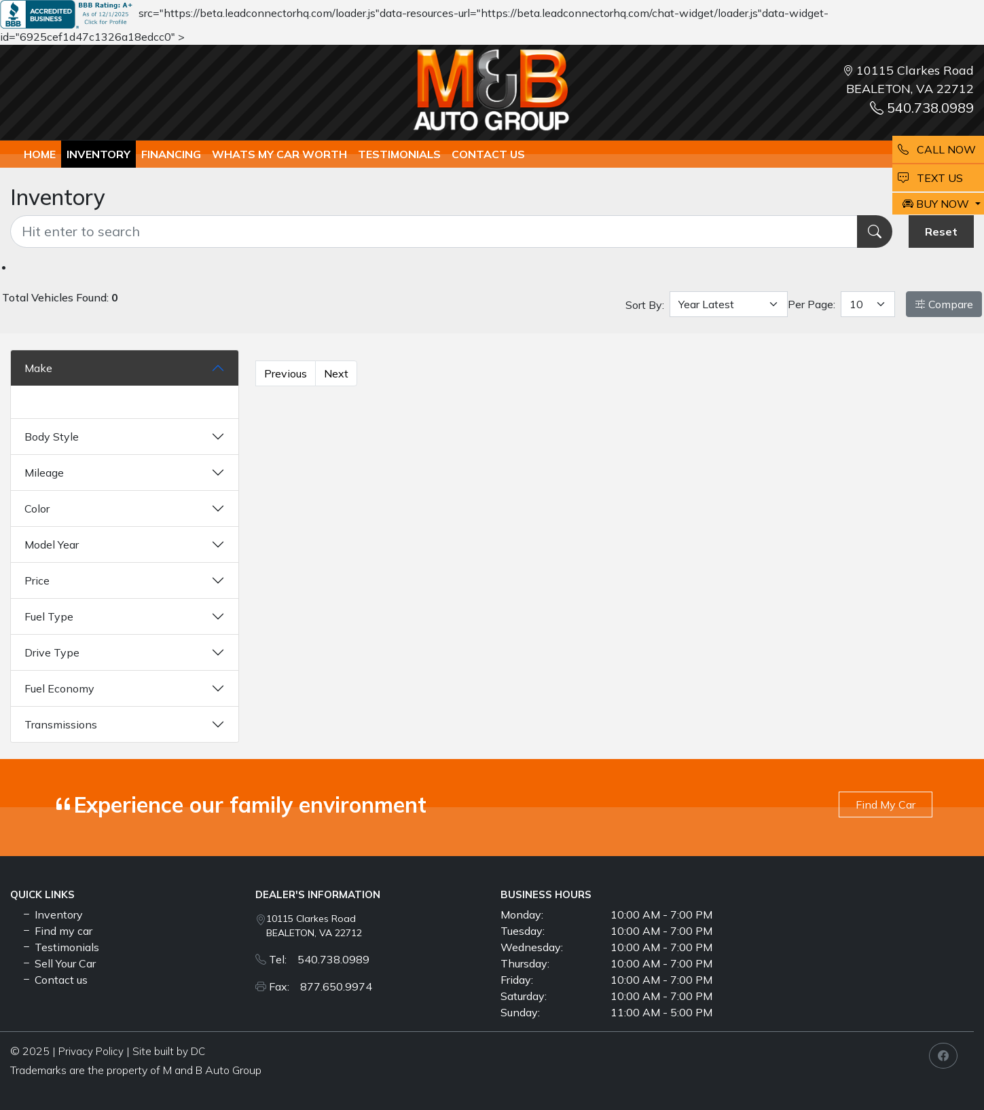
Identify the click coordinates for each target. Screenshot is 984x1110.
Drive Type (51, 652)
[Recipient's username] (434, 231)
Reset (941, 231)
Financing (171, 154)
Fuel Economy (59, 688)
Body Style (51, 436)
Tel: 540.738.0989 (319, 959)
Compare (944, 304)
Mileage (44, 472)
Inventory (98, 154)
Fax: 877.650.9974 (320, 986)
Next (336, 373)
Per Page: (811, 304)
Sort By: (644, 305)
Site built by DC (168, 1051)
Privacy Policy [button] (91, 1051)
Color (37, 508)
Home (40, 154)
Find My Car (885, 804)
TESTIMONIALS (399, 154)
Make (38, 368)
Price (37, 580)
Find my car (56, 931)
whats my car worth (279, 154)
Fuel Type (48, 616)
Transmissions (60, 724)
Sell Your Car (58, 963)
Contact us (488, 154)
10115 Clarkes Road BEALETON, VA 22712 (314, 925)
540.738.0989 (922, 107)
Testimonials (60, 947)
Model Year (51, 544)
